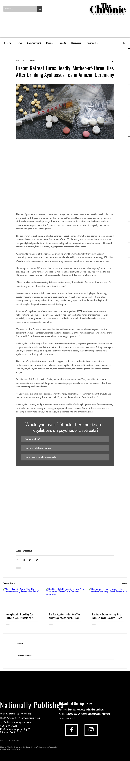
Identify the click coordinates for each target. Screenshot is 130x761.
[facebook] (71, 729)
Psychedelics (92, 43)
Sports (63, 43)
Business (50, 43)
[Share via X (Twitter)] (23, 560)
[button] (124, 43)
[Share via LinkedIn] (30, 560)
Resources (76, 43)
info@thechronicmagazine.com (16, 722)
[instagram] (91, 729)
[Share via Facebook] (17, 560)
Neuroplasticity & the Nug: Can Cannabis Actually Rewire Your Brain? (19, 616)
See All (124, 583)
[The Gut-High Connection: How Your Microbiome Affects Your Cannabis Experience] (65, 598)
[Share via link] (36, 560)
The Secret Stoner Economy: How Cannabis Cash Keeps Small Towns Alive (107, 616)
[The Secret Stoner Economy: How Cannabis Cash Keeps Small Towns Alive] (108, 598)
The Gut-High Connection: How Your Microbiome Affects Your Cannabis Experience (65, 616)
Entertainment (34, 43)
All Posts (7, 43)
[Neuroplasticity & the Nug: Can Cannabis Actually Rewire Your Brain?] (22, 598)
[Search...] (18, 9)
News (19, 43)
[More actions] (112, 60)
